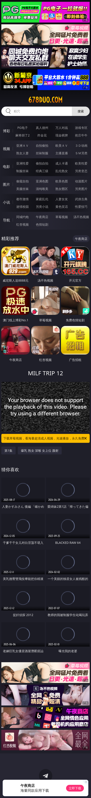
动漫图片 (81, 181)
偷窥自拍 (22, 181)
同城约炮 (22, 217)
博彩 (6, 130)
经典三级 (42, 171)
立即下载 (75, 788)
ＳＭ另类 (81, 153)
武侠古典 (81, 199)
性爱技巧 (81, 206)
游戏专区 (81, 128)
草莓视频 (61, 217)
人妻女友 (61, 199)
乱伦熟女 (61, 171)
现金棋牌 (61, 135)
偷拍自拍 (42, 163)
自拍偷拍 (42, 145)
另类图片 (81, 189)
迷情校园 (22, 206)
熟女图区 (61, 189)
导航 (6, 220)
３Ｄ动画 (81, 145)
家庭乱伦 (42, 199)
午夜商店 (42, 217)
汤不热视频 (81, 217)
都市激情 (22, 199)
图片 (6, 184)
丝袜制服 (42, 153)
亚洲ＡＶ (22, 145)
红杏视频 (22, 224)
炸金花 (42, 135)
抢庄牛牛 (81, 135)
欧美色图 (61, 181)
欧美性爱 (81, 163)
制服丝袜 (22, 171)
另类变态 (81, 171)
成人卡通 (61, 163)
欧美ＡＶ (61, 145)
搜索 (81, 111)
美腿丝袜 (22, 189)
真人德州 (42, 128)
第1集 (8, 450)
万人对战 (61, 128)
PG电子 (22, 128)
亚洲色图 (42, 181)
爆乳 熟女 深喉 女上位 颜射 (40, 450)
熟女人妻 (22, 153)
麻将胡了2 (22, 135)
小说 (6, 202)
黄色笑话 (61, 206)
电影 (6, 166)
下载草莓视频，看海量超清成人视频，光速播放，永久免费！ (45, 438)
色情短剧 (42, 224)
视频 (6, 148)
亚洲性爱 (22, 163)
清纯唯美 (42, 189)
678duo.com (45, 99)
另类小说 (42, 206)
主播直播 (61, 153)
